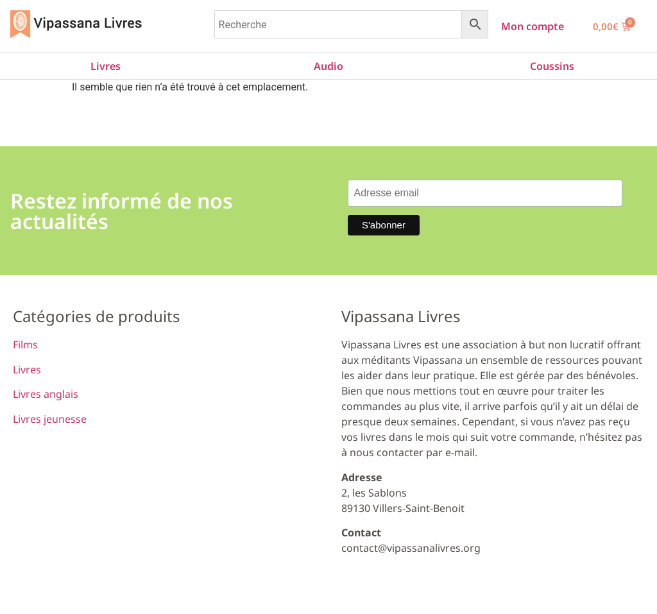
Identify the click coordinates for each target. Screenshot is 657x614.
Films (25, 344)
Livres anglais (45, 394)
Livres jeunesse (50, 419)
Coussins (552, 66)
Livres (105, 66)
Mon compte (532, 26)
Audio (328, 66)
